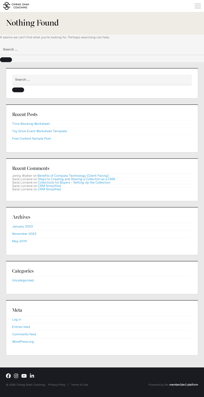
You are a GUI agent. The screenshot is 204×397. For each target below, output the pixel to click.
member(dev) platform (183, 384)
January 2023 (22, 226)
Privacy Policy (57, 384)
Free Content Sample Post (31, 138)
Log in (16, 319)
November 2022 (24, 234)
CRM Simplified (49, 186)
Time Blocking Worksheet (31, 124)
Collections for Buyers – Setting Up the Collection (74, 182)
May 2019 (19, 241)
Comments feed (24, 334)
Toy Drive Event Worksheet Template (39, 131)
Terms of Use (79, 384)
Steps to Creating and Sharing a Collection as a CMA (76, 179)
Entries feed (21, 327)
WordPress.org (23, 341)
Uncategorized (23, 280)
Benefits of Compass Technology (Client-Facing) (73, 176)
